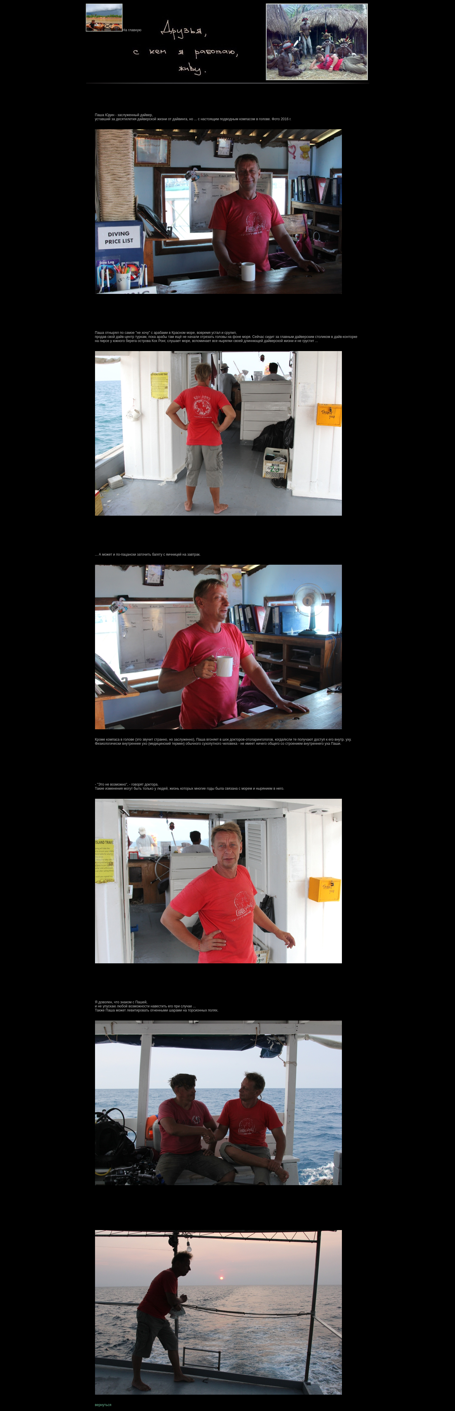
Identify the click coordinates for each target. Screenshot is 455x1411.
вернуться (103, 1405)
